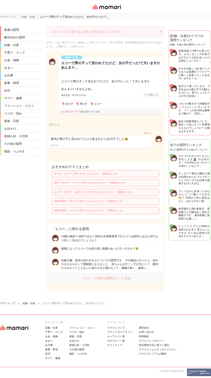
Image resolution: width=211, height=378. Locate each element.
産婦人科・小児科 (16, 136)
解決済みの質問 (14, 37)
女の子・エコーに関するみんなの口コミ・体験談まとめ (85, 173)
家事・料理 (11, 83)
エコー (98, 103)
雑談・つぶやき (14, 151)
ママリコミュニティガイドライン (158, 349)
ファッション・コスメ (19, 105)
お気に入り (153, 94)
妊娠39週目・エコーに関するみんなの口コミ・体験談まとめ (88, 210)
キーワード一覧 (116, 336)
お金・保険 (11, 60)
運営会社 (144, 327)
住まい (8, 67)
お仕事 (8, 75)
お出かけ (10, 128)
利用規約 (144, 336)
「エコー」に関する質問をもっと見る (105, 278)
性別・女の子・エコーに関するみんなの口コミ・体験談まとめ (89, 182)
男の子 (84, 103)
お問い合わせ (146, 332)
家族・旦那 (11, 121)
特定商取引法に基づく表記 (154, 345)
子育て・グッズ (14, 52)
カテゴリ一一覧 (116, 340)
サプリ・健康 (13, 98)
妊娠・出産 (11, 45)
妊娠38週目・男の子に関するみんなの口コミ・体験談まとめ (88, 201)
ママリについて (116, 327)
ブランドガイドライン (120, 332)
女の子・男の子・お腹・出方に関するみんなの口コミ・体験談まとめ (93, 192)
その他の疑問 (13, 143)
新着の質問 (11, 29)
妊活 (7, 90)
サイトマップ (114, 345)
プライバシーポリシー (151, 340)
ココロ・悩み (13, 113)
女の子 (69, 103)
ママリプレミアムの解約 (153, 353)
